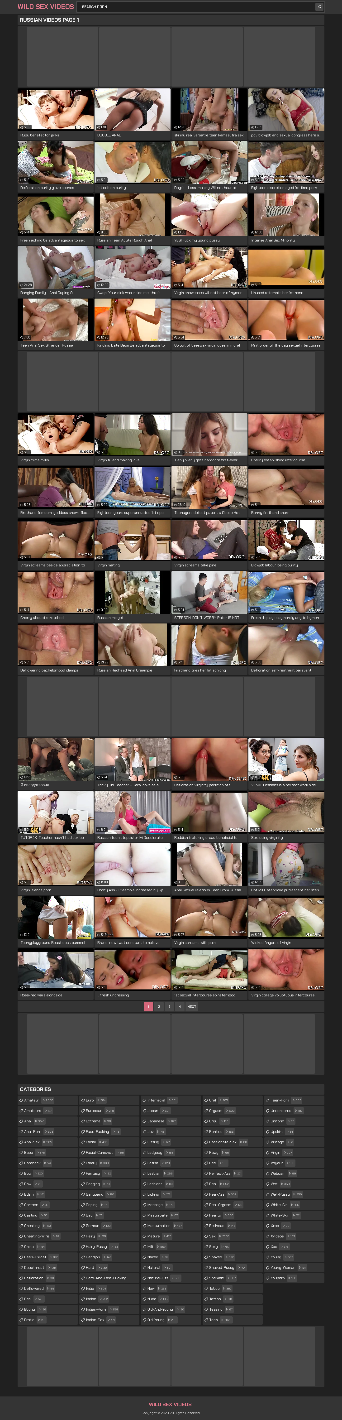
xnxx (281, 1225)
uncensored (287, 1110)
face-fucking (103, 1131)
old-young (162, 1319)
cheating (38, 1225)
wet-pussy (287, 1194)
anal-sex (38, 1142)
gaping (97, 1204)
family (98, 1163)
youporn (284, 1278)
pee (218, 1163)
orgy (219, 1121)
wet (281, 1184)
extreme (99, 1121)
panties (222, 1131)
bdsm (34, 1194)
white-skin (286, 1215)
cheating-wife (42, 1236)
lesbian (160, 1173)
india (96, 1288)
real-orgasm (226, 1204)
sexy (219, 1246)
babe (35, 1152)
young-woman (289, 1267)
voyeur (283, 1163)
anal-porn (39, 1131)
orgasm (222, 1110)
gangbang (101, 1194)
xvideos (283, 1236)
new (157, 1288)
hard (97, 1267)
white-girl (285, 1204)
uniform (283, 1121)
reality (221, 1215)
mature (159, 1236)
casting (36, 1215)
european (100, 1110)
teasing (221, 1309)
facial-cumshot (105, 1152)
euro (96, 1100)
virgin (282, 1152)
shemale (223, 1278)
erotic (35, 1319)
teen (221, 1319)
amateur (39, 1100)
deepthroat (40, 1267)
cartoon (37, 1204)
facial (97, 1142)
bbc (34, 1173)
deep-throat (41, 1257)
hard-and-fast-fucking (106, 1279)
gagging (98, 1184)
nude (158, 1299)
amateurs (38, 1110)
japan (159, 1110)
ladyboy (161, 1152)
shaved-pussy (228, 1267)
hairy (96, 1236)
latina (159, 1163)
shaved (222, 1257)
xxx (280, 1246)
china (35, 1246)
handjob (99, 1257)
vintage (282, 1142)
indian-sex (101, 1319)
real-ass (223, 1194)
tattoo (221, 1299)
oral (219, 1100)
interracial (162, 1100)
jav (156, 1131)
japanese (162, 1121)
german (99, 1225)
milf (157, 1246)
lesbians (160, 1184)
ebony (35, 1309)
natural (160, 1267)
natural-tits (164, 1278)
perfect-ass (225, 1173)
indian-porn (102, 1309)
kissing (159, 1142)
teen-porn (286, 1100)
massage (161, 1204)
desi (34, 1299)
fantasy (99, 1173)
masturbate (163, 1215)
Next (191, 1007)
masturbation (165, 1225)
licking (159, 1194)
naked (158, 1257)
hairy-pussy (102, 1246)
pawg (219, 1152)
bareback (38, 1163)
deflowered (39, 1288)
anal (35, 1121)
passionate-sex (228, 1142)
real (219, 1184)
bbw (33, 1184)
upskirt (282, 1131)
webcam (284, 1173)
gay (95, 1215)
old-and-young (166, 1309)
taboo (221, 1288)
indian (97, 1299)
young (282, 1257)
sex (219, 1236)
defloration (39, 1278)
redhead (222, 1225)
